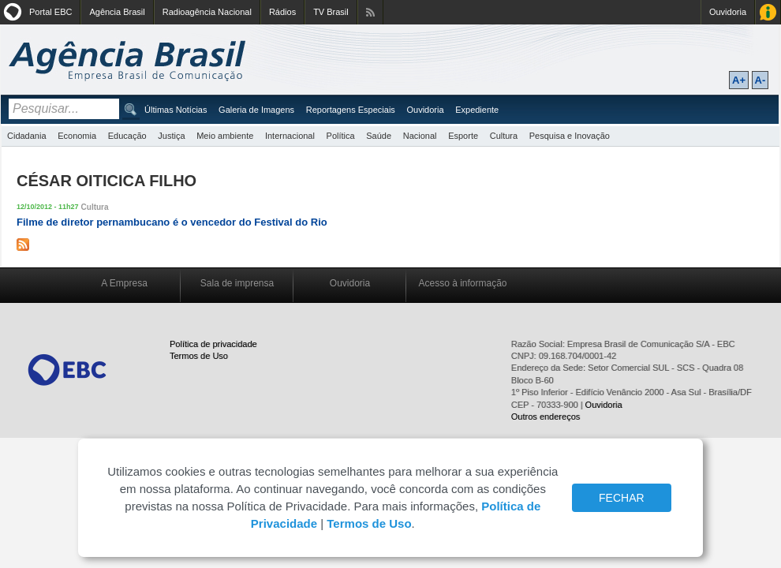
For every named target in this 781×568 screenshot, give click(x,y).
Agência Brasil (116, 12)
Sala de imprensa (237, 283)
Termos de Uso (199, 356)
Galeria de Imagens (256, 109)
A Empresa (124, 283)
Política (341, 135)
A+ (739, 80)
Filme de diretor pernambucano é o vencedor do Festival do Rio (172, 222)
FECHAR (622, 497)
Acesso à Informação (768, 12)
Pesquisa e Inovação (569, 135)
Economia (77, 135)
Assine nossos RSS (370, 12)
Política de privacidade (213, 344)
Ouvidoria (727, 12)
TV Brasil (331, 12)
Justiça (171, 135)
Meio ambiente (224, 135)
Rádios (282, 12)
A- (760, 80)
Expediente (477, 109)
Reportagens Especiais (350, 109)
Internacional (290, 135)
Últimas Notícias (175, 109)
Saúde (378, 135)
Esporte (463, 135)
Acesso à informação (462, 283)
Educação (127, 135)
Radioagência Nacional (207, 12)
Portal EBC (50, 12)
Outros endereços (545, 416)
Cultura (504, 135)
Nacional (420, 135)
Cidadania (27, 135)
